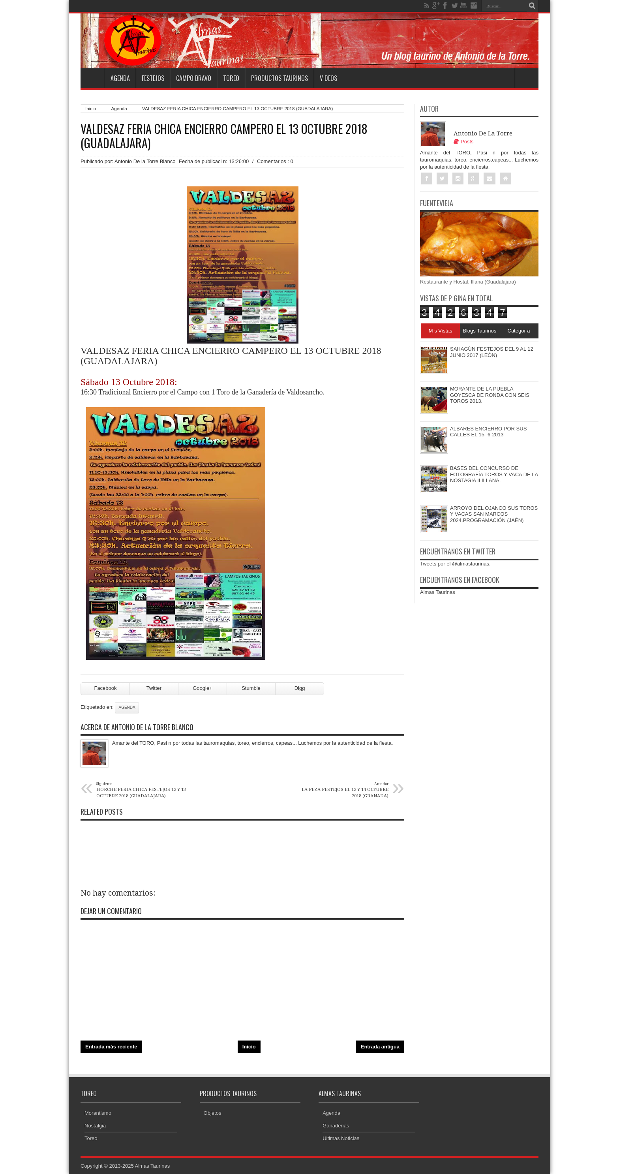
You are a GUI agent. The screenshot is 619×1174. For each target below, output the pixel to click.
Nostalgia (95, 1126)
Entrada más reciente (111, 1047)
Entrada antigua (380, 1047)
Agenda (120, 78)
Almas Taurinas (437, 592)
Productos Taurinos (279, 78)
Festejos (153, 78)
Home (92, 78)
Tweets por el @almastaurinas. (455, 564)
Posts (464, 142)
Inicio (90, 108)
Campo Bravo (193, 78)
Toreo (231, 78)
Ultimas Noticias (341, 1138)
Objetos (212, 1113)
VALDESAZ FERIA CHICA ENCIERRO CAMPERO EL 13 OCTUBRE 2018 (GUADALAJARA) (224, 136)
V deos (328, 78)
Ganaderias (336, 1126)
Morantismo (97, 1113)
